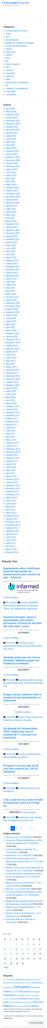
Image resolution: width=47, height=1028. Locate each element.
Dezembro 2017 (13, 412)
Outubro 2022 (12, 236)
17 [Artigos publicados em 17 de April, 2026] (28, 954)
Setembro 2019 (12, 348)
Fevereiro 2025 (12, 151)
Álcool (22, 717)
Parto (10, 649)
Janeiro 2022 (11, 263)
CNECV (9, 49)
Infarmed (10, 76)
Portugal (7, 791)
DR (7, 61)
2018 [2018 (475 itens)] (8, 980)
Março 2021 (11, 294)
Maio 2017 (10, 434)
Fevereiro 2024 (12, 187)
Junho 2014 (11, 540)
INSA (8, 79)
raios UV (20, 820)
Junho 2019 (11, 358)
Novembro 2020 (13, 306)
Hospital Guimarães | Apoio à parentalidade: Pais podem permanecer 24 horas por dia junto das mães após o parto (22, 622)
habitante (23, 788)
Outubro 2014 (12, 528)
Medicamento (9, 605)
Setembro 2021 (12, 276)
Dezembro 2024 (13, 157)
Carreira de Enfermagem (16, 46)
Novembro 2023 (13, 197)
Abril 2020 (10, 327)
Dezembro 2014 (13, 522)
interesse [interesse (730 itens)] (36, 999)
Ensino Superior (13, 64)
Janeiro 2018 (11, 409)
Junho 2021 (11, 285)
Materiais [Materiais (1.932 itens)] (8, 1005)
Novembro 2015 (13, 488)
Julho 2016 (11, 464)
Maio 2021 (10, 288)
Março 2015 (11, 513)
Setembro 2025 (12, 130)
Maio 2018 (10, 397)
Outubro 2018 (12, 382)
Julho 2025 (11, 136)
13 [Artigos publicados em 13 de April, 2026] (5, 954)
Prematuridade (9, 757)
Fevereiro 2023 (12, 224)
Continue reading (12, 597)
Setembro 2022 (12, 239)
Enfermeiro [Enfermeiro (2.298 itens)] (9, 995)
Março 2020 (11, 330)
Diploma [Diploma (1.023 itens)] (27, 991)
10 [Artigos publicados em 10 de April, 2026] (28, 949)
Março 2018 (11, 403)
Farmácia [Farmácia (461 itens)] (27, 995)
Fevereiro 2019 (12, 370)
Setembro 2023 (12, 203)
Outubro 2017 (12, 418)
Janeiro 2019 (11, 373)
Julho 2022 (11, 245)
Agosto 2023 (11, 206)
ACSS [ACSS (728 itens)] (13, 980)
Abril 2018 (10, 400)
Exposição (23, 817)
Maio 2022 (10, 251)
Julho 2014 (11, 537)
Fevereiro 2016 (12, 479)
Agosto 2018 (11, 388)
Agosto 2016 (11, 461)
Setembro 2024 (12, 166)
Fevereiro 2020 (12, 333)
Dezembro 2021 (13, 266)
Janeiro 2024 (11, 190)
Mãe (39, 646)
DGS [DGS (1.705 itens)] (21, 991)
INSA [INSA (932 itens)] (30, 999)
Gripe (20, 683)
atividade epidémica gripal (30, 680)
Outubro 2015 (12, 491)
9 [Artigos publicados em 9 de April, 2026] (22, 949)
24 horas (23, 643)
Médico (31, 788)
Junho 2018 (11, 394)
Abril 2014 (10, 546)
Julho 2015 (11, 500)
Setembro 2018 (12, 385)
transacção (32, 608)
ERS (7, 67)
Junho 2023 (11, 212)
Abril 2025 (10, 145)
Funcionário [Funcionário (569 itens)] (35, 995)
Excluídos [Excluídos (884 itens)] (20, 995)
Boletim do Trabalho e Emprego (20, 43)
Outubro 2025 (12, 127)
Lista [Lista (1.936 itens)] (6, 1002)
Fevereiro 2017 (12, 443)
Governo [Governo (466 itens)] (5, 999)
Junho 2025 (11, 139)
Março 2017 (11, 440)
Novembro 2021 (13, 269)
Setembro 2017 (12, 421)
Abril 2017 (10, 437)
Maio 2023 (10, 215)
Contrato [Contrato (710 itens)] (15, 992)
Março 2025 (11, 148)
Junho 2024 (11, 175)
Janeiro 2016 (11, 482)
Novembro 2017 (13, 415)
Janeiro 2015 (11, 519)
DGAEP (9, 55)
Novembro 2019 (13, 342)
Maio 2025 (10, 142)
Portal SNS (10, 91)
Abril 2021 (10, 291)
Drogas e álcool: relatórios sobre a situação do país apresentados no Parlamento (22, 697)
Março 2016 (11, 476)
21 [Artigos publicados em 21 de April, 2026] (11, 959)
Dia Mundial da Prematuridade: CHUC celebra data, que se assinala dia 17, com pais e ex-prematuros (20, 733)
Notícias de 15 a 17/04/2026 (18, 855)
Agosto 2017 (11, 424)
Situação (27, 720)
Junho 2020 (11, 321)
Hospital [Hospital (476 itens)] (11, 999)
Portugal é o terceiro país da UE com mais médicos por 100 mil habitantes (20, 768)
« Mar (5, 967)
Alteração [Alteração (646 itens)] (28, 980)
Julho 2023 (11, 209)
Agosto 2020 (11, 315)
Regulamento (20, 608)
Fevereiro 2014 (12, 552)
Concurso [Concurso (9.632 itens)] (21, 987)
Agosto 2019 (11, 352)
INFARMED (33, 602)
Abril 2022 (10, 254)
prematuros (22, 757)
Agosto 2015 (11, 497)
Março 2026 (11, 111)
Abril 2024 (10, 181)
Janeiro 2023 (11, 227)
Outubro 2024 (12, 163)
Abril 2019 (10, 364)
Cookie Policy (8, 1018)
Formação (10, 73)
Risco (27, 820)
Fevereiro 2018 (12, 406)
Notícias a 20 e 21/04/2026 (18, 837)
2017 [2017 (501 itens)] (5, 980)
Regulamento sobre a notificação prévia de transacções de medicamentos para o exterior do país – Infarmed (21, 573)
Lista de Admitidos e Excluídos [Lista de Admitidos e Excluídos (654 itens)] (20, 1002)
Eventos (9, 70)
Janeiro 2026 (11, 118)
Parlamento (8, 720)
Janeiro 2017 (11, 446)
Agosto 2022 (11, 242)
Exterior (24, 602)
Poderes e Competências (17, 88)
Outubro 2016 (12, 455)
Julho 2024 (11, 172)
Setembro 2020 (12, 312)
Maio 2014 (10, 543)
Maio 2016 (10, 470)
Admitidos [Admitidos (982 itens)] (19, 979)
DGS (8, 58)
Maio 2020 (10, 324)
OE (7, 85)
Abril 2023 (10, 218)
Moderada (38, 683)
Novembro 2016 (13, 452)
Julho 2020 (11, 318)
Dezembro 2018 (13, 376)
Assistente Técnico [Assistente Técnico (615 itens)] (19, 983)
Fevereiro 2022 (12, 260)
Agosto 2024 (11, 169)
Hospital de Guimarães (26, 646)
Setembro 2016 (12, 458)
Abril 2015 (10, 510)
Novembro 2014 (13, 525)
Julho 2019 (11, 355)
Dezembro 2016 (13, 449)
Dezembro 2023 (13, 193)
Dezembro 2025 (13, 121)
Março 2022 (11, 257)
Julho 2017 (11, 427)
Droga (28, 717)
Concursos (10, 52)
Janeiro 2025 (11, 154)
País (12, 608)
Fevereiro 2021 (12, 297)
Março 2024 (11, 184)
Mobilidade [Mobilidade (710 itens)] (27, 1006)
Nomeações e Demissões (17, 82)
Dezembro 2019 (13, 339)
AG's (8, 37)
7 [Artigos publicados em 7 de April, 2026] (10, 949)
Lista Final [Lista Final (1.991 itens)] (37, 1002)
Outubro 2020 (12, 309)
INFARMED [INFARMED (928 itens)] (22, 999)
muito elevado (35, 817)
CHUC (21, 754)
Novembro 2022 (13, 233)
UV (31, 820)
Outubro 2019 (12, 345)
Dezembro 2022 (13, 230)
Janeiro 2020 (11, 336)
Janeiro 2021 (11, 300)
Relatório (18, 720)
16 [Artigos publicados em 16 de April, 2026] (23, 954)
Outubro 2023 (12, 200)
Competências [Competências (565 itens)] (8, 987)
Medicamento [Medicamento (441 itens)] (18, 1006)
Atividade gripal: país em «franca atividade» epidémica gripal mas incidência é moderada (21, 660)
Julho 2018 (11, 391)
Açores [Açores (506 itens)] (29, 983)
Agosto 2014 (11, 534)
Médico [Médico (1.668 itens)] (35, 1006)
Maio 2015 (10, 507)
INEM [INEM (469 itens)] (16, 999)
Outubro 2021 (12, 272)
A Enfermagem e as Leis (15, 2)
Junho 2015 (11, 503)
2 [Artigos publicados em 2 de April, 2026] (22, 944)
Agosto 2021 (11, 279)
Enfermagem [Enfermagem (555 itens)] (35, 992)
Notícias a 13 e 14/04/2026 (18, 889)
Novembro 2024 (13, 160)
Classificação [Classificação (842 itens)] (37, 983)
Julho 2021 (11, 282)
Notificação (21, 605)
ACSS (8, 34)
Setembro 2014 (12, 531)
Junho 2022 (11, 248)
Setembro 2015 (12, 494)
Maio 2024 (10, 178)
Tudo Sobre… (11, 94)
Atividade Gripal (10, 683)
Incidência (28, 683)
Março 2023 (11, 221)
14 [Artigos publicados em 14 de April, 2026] (11, 954)
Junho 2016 (11, 467)
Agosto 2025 (11, 133)
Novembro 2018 (13, 379)
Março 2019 (11, 367)
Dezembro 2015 (13, 485)
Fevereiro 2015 (12, 516)
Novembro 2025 (13, 124)
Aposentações (12, 40)
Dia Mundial (30, 754)
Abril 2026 (10, 108)
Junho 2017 (11, 431)
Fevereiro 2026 (12, 114)
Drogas (35, 717)
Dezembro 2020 (13, 303)
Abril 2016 (10, 473)
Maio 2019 (10, 361)
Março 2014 (11, 549)
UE (13, 791)
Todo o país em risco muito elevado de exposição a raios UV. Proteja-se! (23, 802)
